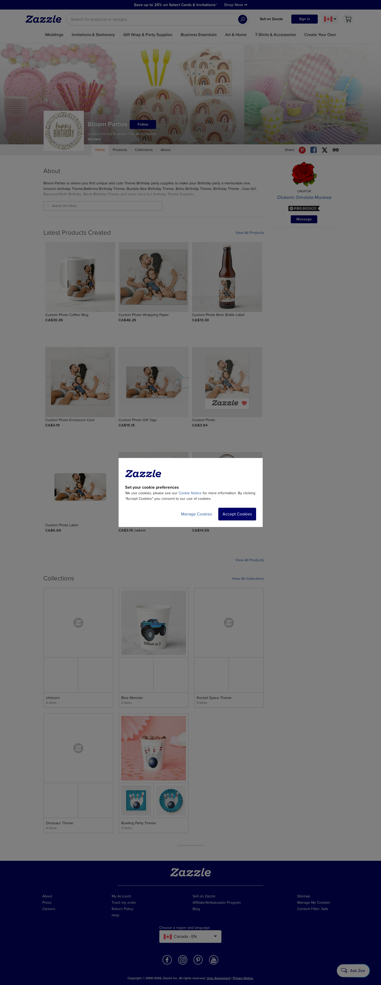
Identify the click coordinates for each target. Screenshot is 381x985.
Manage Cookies (196, 514)
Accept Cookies (237, 514)
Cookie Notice (190, 493)
